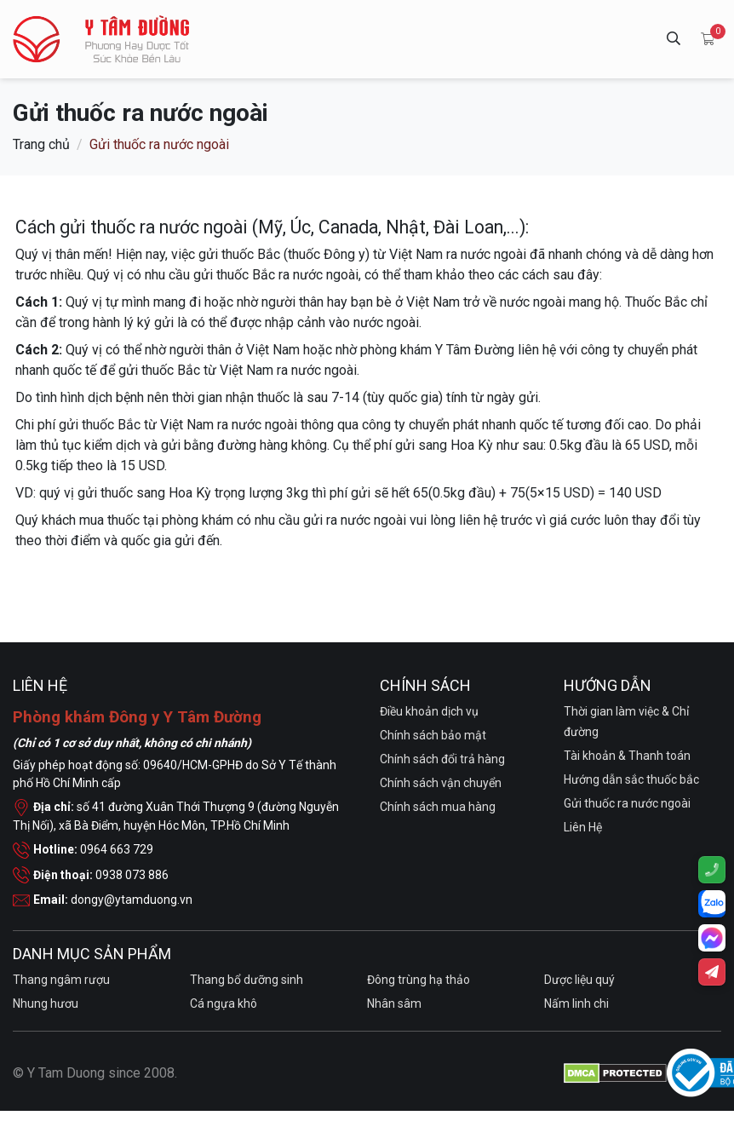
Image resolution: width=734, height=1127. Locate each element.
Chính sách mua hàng (438, 807)
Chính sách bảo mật (433, 735)
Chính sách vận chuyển (441, 783)
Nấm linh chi (576, 1003)
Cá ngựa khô (223, 1003)
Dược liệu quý (579, 979)
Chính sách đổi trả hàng (442, 759)
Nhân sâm (394, 1003)
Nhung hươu (45, 1003)
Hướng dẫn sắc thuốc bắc (631, 779)
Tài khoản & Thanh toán (627, 755)
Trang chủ (41, 143)
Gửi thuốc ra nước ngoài (627, 803)
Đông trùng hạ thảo (418, 979)
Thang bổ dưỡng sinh (246, 979)
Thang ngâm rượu (61, 979)
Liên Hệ (583, 827)
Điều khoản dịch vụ (429, 711)
